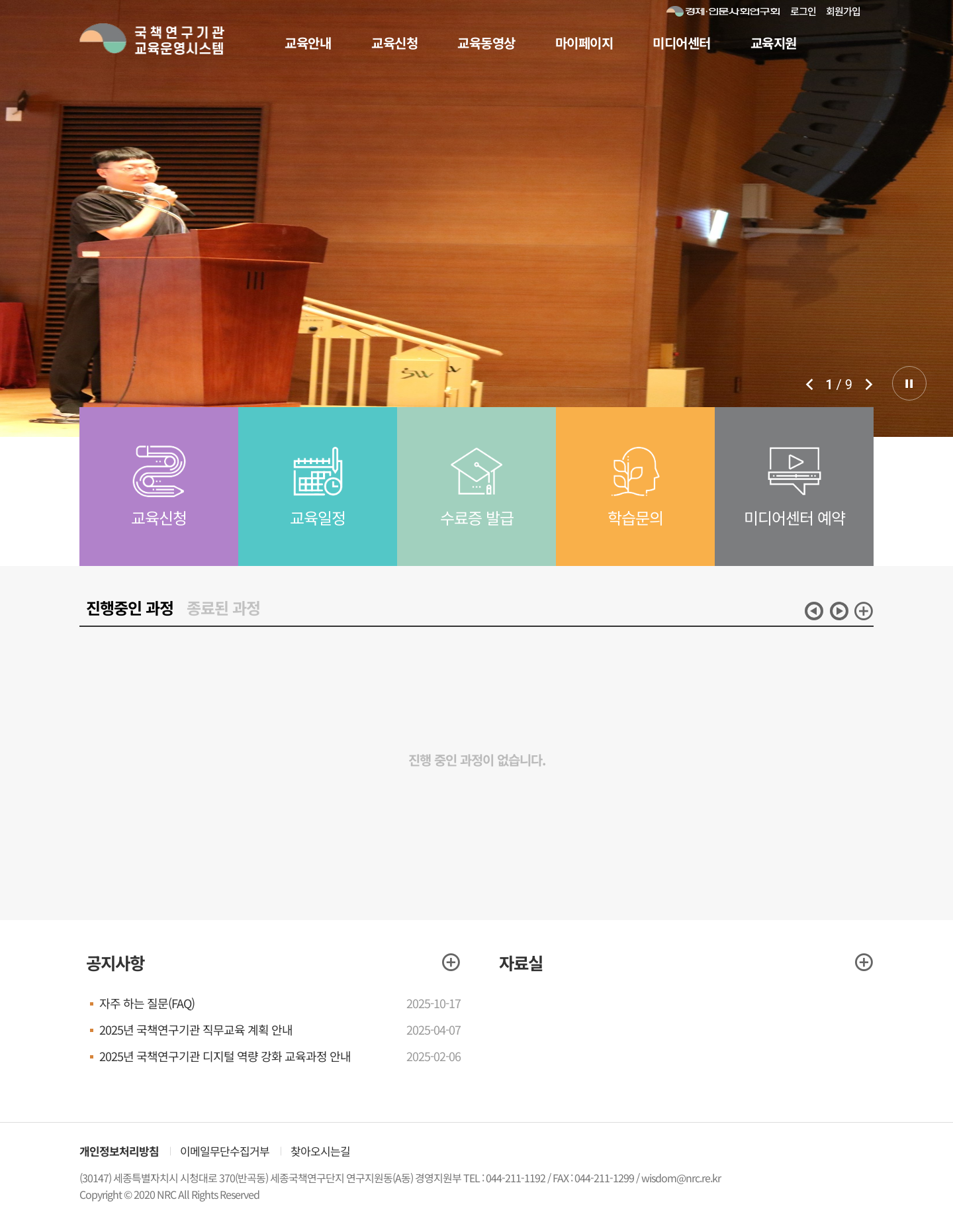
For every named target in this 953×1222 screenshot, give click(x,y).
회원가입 (843, 11)
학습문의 (635, 531)
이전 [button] (814, 611)
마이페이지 (584, 42)
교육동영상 (486, 42)
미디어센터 (682, 42)
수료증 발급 (477, 531)
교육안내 (308, 42)
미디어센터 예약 (794, 531)
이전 (809, 383)
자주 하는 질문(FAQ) (147, 1002)
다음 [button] (839, 611)
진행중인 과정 (129, 607)
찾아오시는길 (320, 1151)
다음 (868, 383)
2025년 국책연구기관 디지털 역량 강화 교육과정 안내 (225, 1055)
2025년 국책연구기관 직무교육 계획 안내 (196, 1029)
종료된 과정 (223, 607)
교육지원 (773, 42)
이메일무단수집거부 (224, 1151)
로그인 (803, 11)
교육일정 (317, 531)
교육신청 (394, 42)
